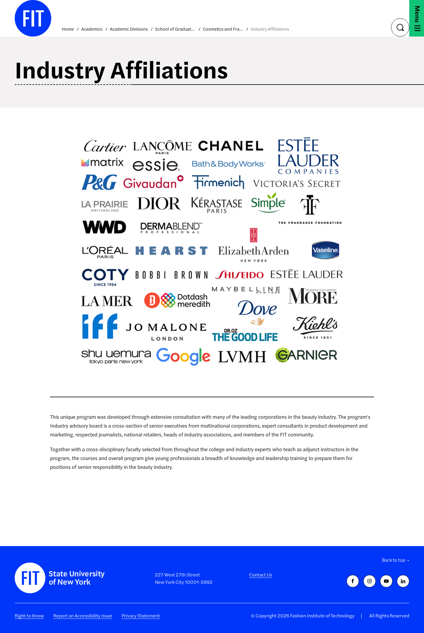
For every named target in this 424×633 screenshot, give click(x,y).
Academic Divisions (129, 29)
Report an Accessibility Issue (82, 615)
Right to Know (29, 615)
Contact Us (260, 574)
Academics (91, 29)
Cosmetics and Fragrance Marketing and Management (223, 29)
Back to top (393, 560)
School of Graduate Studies (175, 29)
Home (68, 29)
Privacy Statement (141, 615)
